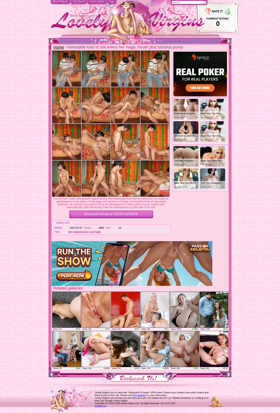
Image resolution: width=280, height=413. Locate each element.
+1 (227, 11)
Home (58, 47)
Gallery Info (63, 222)
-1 (208, 11)
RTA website (139, 395)
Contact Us (100, 406)
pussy (85, 231)
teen (70, 231)
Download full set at (111, 214)
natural (78, 231)
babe (98, 231)
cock (92, 231)
